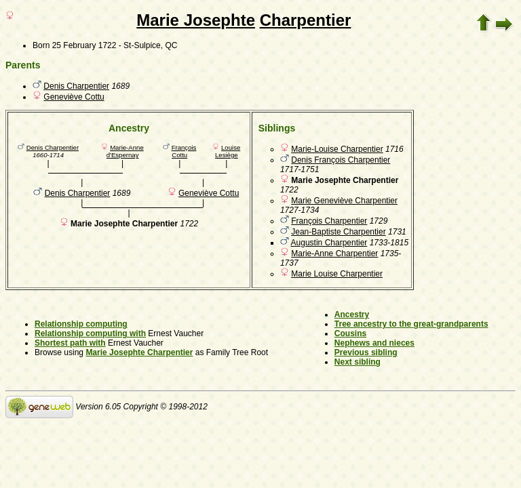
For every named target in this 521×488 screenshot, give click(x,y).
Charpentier (305, 20)
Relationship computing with (90, 333)
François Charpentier (329, 221)
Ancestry (351, 314)
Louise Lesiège (227, 151)
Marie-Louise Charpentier (337, 149)
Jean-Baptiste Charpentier (338, 232)
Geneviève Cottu (73, 97)
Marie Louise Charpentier (337, 274)
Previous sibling (366, 352)
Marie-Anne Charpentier (334, 253)
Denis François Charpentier (340, 160)
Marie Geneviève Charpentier (344, 200)
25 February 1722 (84, 45)
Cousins (350, 333)
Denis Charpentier (76, 86)
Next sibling (357, 362)
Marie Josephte (195, 20)
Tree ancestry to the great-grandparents (411, 324)
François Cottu (184, 151)
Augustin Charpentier (329, 242)
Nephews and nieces (374, 343)
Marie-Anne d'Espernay (125, 151)
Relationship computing (81, 324)
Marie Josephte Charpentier (139, 352)
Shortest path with (70, 343)
